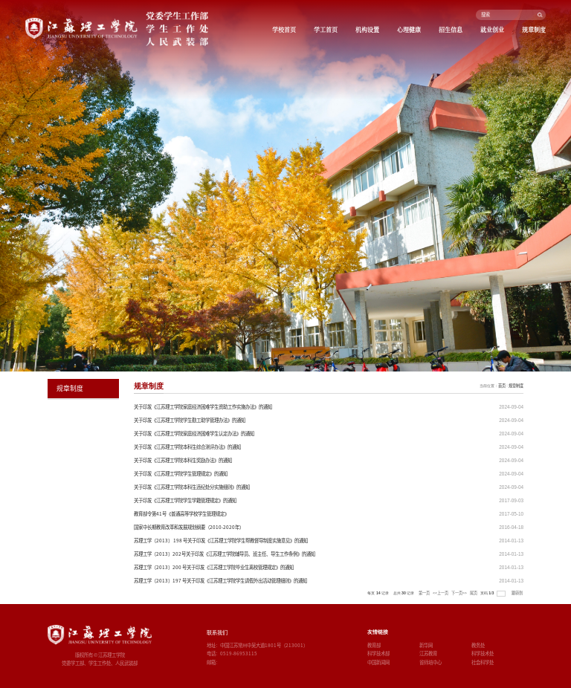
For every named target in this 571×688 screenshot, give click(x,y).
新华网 (426, 645)
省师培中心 (430, 662)
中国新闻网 (378, 662)
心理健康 (409, 29)
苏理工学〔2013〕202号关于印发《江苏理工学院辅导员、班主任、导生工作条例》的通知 (224, 554)
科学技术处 (482, 653)
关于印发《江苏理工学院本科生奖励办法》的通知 (183, 460)
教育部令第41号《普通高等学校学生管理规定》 (181, 513)
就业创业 (492, 29)
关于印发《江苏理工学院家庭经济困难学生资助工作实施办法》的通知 (203, 406)
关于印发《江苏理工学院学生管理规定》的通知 (181, 473)
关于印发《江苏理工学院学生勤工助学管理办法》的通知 (189, 420)
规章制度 (534, 29)
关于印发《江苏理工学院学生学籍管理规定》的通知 (185, 500)
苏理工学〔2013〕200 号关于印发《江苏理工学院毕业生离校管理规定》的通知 (214, 567)
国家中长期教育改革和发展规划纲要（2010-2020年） (189, 527)
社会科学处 (482, 662)
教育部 (374, 645)
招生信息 (450, 29)
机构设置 (367, 29)
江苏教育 (428, 653)
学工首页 (326, 29)
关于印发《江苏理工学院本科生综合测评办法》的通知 (187, 447)
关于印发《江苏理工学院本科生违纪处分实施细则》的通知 (192, 487)
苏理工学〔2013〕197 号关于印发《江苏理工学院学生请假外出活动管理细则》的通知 (220, 580)
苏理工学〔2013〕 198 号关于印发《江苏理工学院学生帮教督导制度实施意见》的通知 (221, 540)
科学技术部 (378, 653)
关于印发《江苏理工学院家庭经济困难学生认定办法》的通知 (194, 433)
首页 (502, 385)
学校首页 (284, 29)
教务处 (478, 645)
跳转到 (517, 592)
